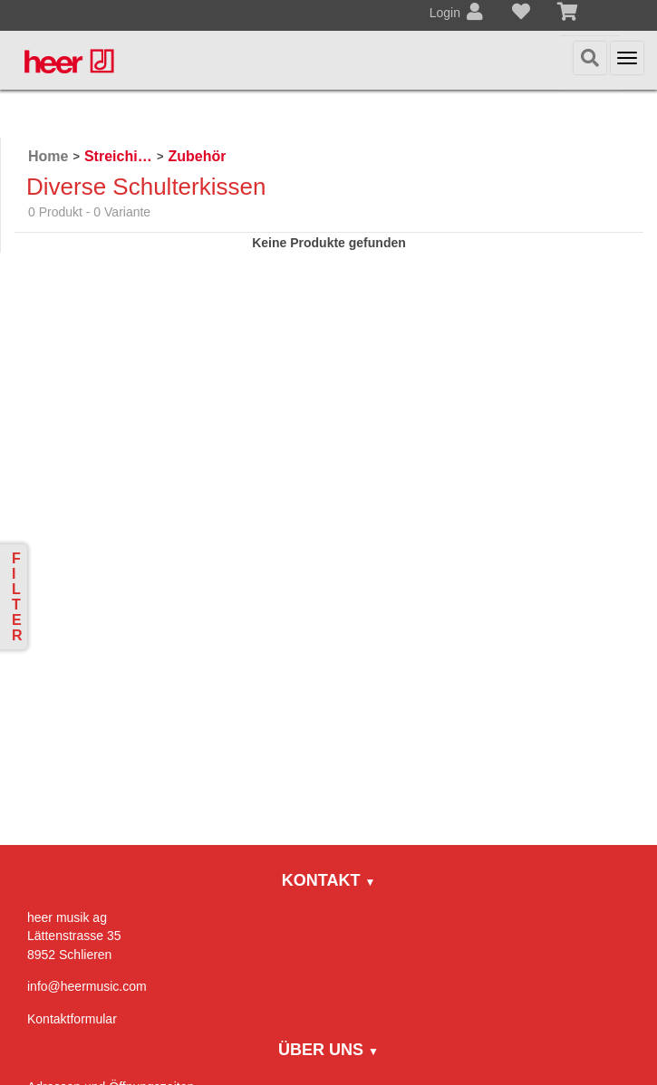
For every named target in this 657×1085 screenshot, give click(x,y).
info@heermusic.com (87, 986)
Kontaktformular (72, 1019)
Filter (17, 597)
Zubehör (197, 156)
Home (48, 156)
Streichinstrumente (118, 156)
